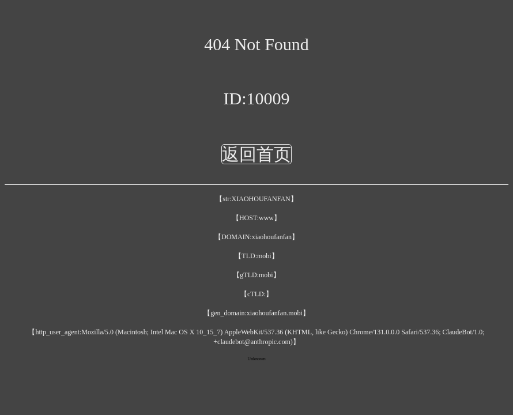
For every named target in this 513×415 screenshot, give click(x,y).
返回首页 (256, 154)
